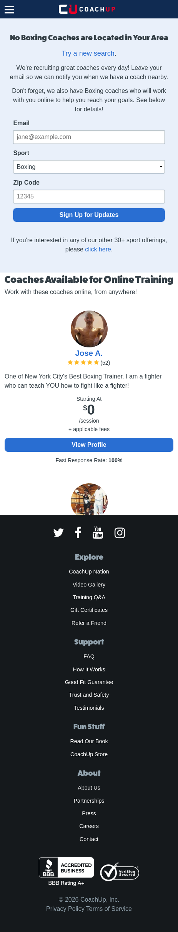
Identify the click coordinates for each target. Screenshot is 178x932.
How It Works (89, 669)
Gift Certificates (89, 610)
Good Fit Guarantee (89, 682)
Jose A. (89, 353)
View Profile (89, 444)
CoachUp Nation (89, 571)
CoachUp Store (89, 754)
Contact (89, 839)
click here (98, 249)
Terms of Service (109, 909)
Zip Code (26, 182)
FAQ (88, 656)
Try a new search (88, 53)
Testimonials (89, 708)
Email (21, 123)
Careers (89, 826)
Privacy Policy (65, 909)
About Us (89, 788)
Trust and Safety (89, 695)
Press (89, 813)
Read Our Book (89, 741)
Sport (21, 153)
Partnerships (89, 801)
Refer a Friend (89, 623)
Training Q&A (89, 597)
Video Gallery (89, 585)
